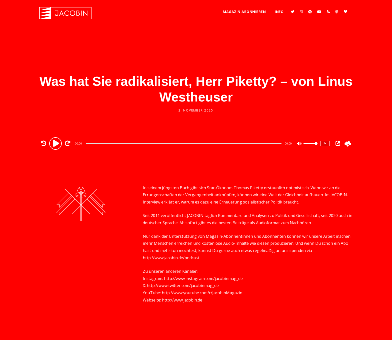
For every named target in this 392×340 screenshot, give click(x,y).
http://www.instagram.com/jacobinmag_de (203, 278)
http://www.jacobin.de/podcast (171, 257)
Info (279, 11)
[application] (184, 143)
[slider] (184, 143)
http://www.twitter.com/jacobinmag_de (183, 285)
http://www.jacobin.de (182, 300)
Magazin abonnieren (244, 11)
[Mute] (299, 144)
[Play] (56, 143)
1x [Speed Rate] (325, 143)
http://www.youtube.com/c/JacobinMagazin (202, 293)
